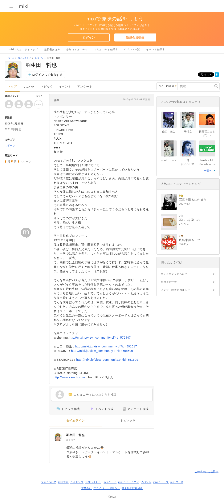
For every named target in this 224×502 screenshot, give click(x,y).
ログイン (89, 37)
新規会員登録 (135, 37)
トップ (12, 86)
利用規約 (63, 482)
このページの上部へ (206, 471)
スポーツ (39, 58)
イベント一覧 (132, 49)
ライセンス (77, 482)
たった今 (70, 439)
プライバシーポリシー (106, 488)
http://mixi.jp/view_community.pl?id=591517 (106, 346)
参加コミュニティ (76, 49)
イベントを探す (155, 49)
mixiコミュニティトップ (23, 49)
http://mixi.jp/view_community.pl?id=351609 (107, 359)
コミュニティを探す (106, 49)
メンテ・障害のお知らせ (175, 289)
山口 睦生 (168, 131)
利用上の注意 (169, 281)
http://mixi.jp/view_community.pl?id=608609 (102, 350)
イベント (65, 86)
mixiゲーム (110, 482)
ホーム (11, 58)
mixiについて (48, 482)
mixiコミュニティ (128, 482)
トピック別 (128, 420)
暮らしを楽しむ (189, 220)
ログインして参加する (47, 74)
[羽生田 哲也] (58, 437)
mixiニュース (161, 482)
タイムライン (75, 420)
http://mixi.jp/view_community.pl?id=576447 (100, 337)
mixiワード (176, 482)
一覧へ (208, 170)
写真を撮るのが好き (193, 199)
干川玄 (188, 131)
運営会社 (86, 488)
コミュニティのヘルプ (174, 273)
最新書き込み (52, 49)
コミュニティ (24, 58)
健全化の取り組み (132, 488)
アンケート (85, 86)
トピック (47, 86)
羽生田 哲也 (75, 435)
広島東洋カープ (189, 240)
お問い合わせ (93, 482)
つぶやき (29, 86)
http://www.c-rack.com (69, 377)
